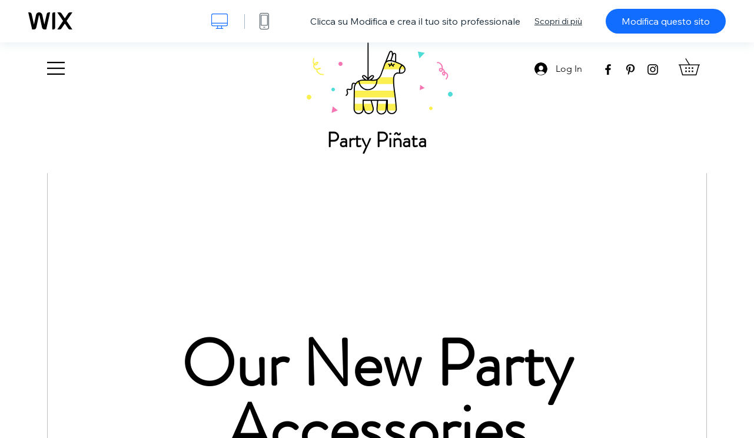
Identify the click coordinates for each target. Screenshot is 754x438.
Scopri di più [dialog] (558, 21)
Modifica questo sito (666, 21)
